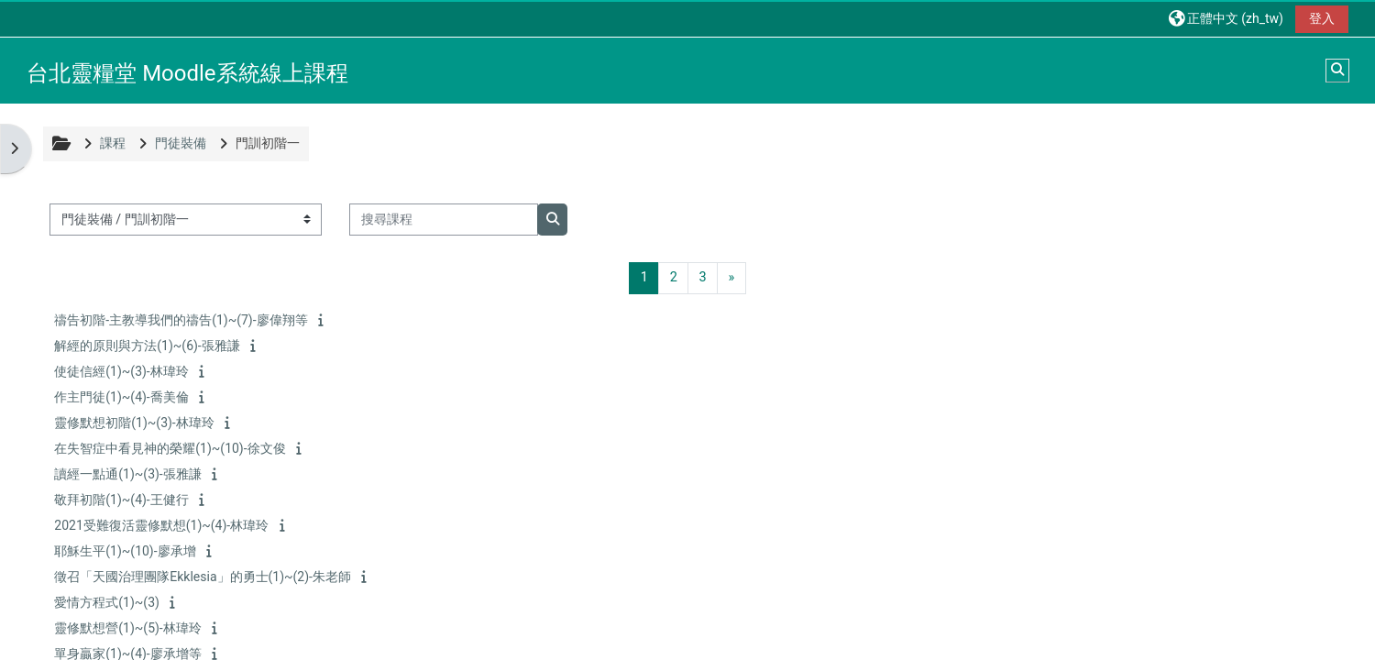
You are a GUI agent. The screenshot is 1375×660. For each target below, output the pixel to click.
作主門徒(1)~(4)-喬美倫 (123, 397)
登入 (1320, 18)
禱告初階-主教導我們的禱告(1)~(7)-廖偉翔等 (182, 320)
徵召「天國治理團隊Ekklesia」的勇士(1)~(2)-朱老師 (204, 576)
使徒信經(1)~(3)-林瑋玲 (123, 371)
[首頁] (14, 68)
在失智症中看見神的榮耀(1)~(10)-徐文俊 (171, 448)
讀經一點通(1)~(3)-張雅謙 (129, 474)
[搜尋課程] (445, 220)
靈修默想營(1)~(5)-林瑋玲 (129, 628)
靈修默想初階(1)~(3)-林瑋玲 (135, 422)
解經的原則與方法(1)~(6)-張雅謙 (148, 345)
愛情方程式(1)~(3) (108, 602)
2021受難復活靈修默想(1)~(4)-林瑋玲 (163, 525)
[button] (1224, 18)
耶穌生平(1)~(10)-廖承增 (126, 551)
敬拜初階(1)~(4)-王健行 (123, 499)
